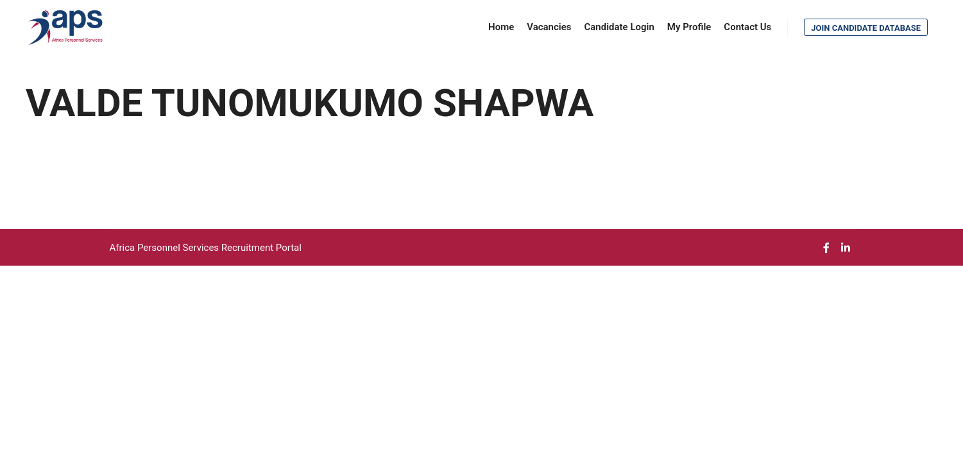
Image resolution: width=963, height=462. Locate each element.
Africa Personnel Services (165, 247)
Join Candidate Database (866, 28)
